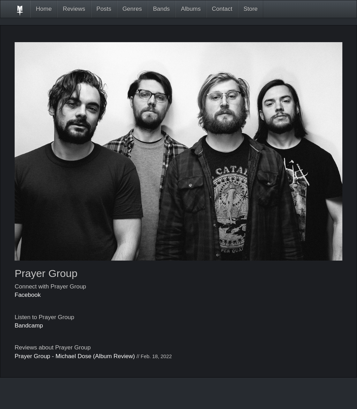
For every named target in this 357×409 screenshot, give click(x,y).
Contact (222, 9)
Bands (161, 9)
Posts (104, 9)
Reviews (74, 9)
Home (44, 9)
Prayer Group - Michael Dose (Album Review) (75, 356)
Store (250, 9)
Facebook (28, 295)
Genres (132, 9)
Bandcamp (29, 325)
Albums (191, 9)
